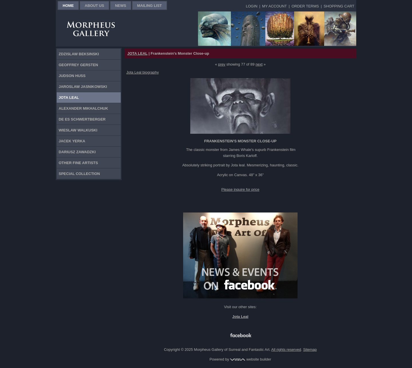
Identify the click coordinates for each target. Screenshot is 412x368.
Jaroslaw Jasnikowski (83, 86)
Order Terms (305, 6)
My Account (274, 6)
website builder (250, 359)
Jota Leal (69, 97)
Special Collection (79, 174)
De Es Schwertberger (82, 119)
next (259, 64)
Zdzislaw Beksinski (79, 54)
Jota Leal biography (142, 72)
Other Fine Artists (78, 163)
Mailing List (149, 5)
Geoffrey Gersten (78, 65)
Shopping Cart (339, 6)
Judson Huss (72, 76)
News (120, 5)
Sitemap (310, 349)
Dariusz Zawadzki (77, 152)
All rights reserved (286, 349)
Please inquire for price (240, 189)
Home (68, 5)
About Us (94, 5)
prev (221, 64)
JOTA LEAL (137, 53)
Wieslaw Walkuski (78, 130)
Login (251, 6)
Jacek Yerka (72, 141)
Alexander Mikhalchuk (83, 108)
